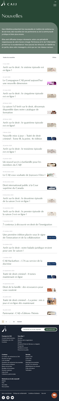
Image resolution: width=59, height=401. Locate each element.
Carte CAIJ (28, 358)
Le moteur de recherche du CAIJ (11, 356)
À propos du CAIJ (7, 336)
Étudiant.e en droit (23, 348)
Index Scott (5, 372)
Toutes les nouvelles (9, 57)
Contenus (4, 354)
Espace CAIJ (29, 356)
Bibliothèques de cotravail (33, 366)
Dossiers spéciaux (7, 370)
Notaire (20, 342)
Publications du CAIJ (7, 340)
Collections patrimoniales (9, 374)
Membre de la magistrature (25, 340)
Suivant (19, 321)
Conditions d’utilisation (34, 393)
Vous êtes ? (21, 336)
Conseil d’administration (8, 338)
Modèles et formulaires (8, 368)
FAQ (3, 383)
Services (28, 354)
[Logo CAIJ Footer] (4, 329)
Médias (4, 381)
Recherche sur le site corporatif (10, 379)
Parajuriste (21, 346)
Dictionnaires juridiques (8, 364)
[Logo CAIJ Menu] (8, 3)
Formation (28, 360)
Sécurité (43, 393)
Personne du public (23, 350)
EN (55, 2)
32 (14, 321)
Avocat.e (20, 338)
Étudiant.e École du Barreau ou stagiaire (29, 344)
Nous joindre (5, 386)
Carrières (4, 342)
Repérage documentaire (32, 362)
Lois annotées (6, 360)
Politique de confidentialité (20, 393)
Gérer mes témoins (7, 393)
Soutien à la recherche (32, 364)
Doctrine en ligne (6, 358)
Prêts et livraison (30, 368)
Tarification (29, 370)
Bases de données (7, 366)
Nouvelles (4, 385)
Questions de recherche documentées (12, 362)
